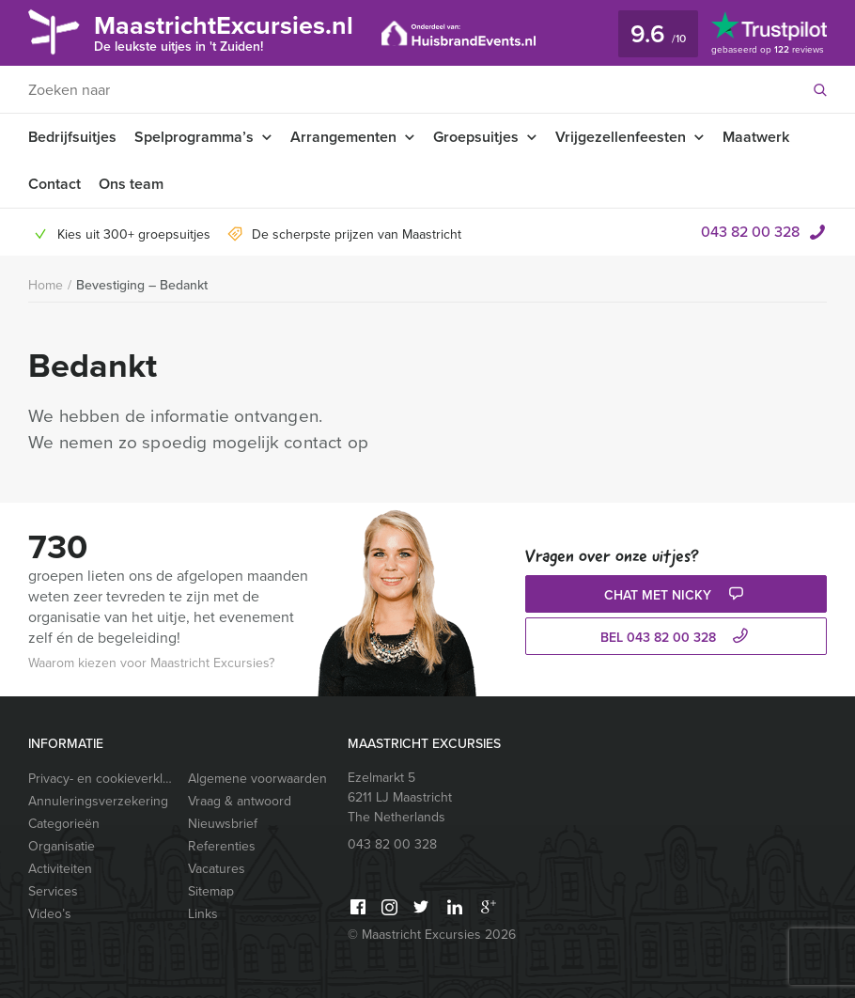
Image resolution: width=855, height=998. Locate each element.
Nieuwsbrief (222, 824)
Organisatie (61, 846)
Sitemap (211, 891)
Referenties (222, 846)
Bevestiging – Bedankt (142, 285)
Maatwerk (756, 137)
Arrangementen (343, 137)
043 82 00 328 (750, 231)
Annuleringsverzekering (98, 801)
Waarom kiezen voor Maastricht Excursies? (151, 663)
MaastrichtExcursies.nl (223, 31)
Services (53, 891)
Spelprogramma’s (194, 137)
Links (203, 914)
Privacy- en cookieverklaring (100, 778)
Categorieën (64, 824)
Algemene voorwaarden (257, 778)
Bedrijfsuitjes (72, 137)
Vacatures (216, 869)
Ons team (131, 184)
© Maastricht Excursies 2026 (432, 934)
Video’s (49, 914)
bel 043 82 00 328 (676, 637)
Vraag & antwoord (239, 801)
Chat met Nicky (676, 595)
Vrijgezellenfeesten (620, 137)
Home (45, 285)
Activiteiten (60, 869)
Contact (54, 184)
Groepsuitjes (476, 137)
